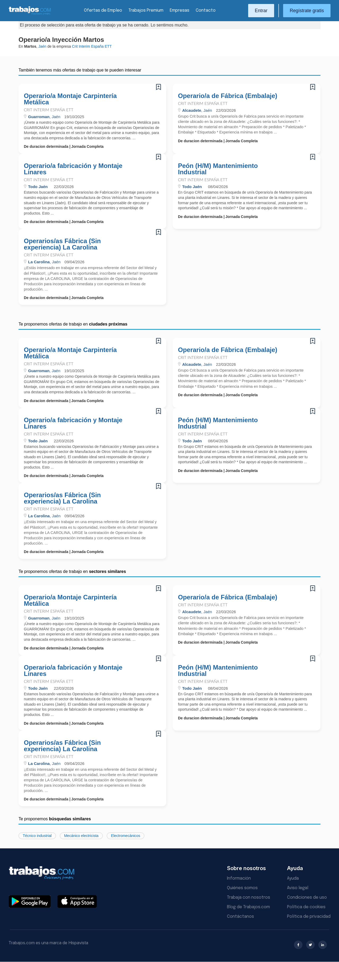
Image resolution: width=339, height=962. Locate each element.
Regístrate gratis (307, 10)
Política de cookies (306, 907)
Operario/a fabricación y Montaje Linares (73, 169)
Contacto (206, 10)
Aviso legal (297, 888)
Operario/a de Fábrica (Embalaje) (227, 96)
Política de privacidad (309, 916)
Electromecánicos (125, 836)
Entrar (261, 10)
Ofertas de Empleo (103, 10)
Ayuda (293, 878)
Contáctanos (240, 916)
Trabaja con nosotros (248, 897)
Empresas (179, 10)
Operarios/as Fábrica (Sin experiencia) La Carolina (62, 244)
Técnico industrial (37, 836)
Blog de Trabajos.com (248, 907)
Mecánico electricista (81, 836)
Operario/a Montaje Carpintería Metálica (70, 99)
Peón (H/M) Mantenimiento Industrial (218, 169)
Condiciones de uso (307, 897)
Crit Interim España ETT (48, 110)
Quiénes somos (242, 888)
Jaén (42, 46)
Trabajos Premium (145, 10)
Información (239, 878)
